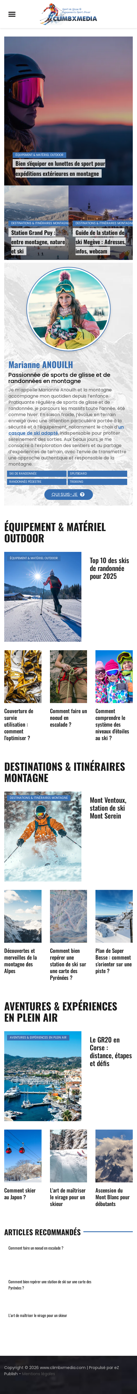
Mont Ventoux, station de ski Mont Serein (108, 807)
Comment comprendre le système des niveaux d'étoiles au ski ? (112, 724)
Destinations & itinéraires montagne (40, 223)
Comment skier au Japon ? (20, 1193)
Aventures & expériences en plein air (38, 1037)
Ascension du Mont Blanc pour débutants (112, 1196)
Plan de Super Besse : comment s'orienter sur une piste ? (113, 960)
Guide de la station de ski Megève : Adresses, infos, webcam (101, 241)
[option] (68, 148)
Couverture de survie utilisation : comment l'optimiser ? (18, 724)
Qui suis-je (68, 494)
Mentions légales (38, 1374)
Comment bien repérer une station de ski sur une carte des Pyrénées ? (68, 963)
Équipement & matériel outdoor (39, 155)
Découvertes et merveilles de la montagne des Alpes (20, 960)
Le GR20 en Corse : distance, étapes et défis (111, 1051)
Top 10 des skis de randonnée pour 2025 (109, 568)
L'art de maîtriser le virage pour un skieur (68, 1196)
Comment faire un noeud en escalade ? (35, 1248)
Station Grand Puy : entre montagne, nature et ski (38, 241)
